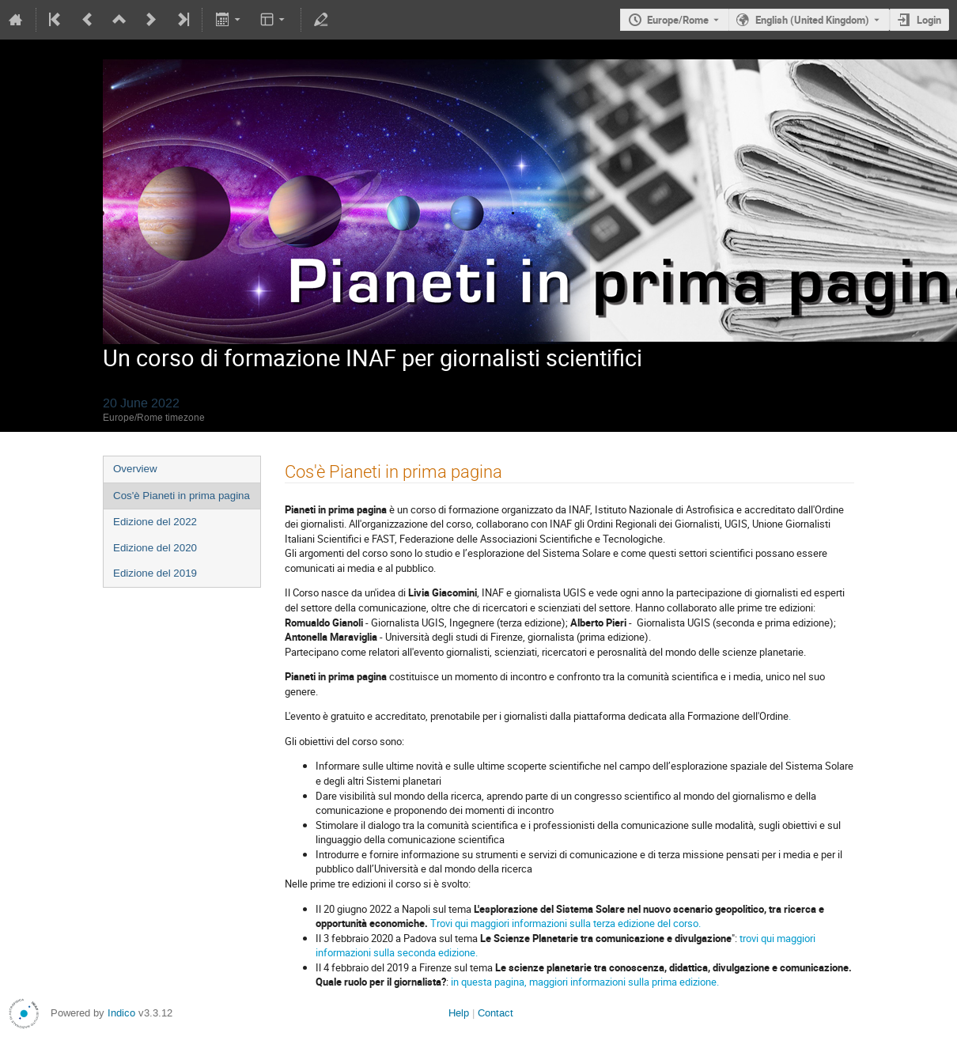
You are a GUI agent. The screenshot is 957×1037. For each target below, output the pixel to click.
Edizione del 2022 (155, 522)
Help (458, 1013)
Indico (121, 1013)
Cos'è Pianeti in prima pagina (181, 495)
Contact (495, 1013)
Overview (135, 469)
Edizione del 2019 (155, 573)
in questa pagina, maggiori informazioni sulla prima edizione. (585, 982)
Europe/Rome (678, 20)
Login (929, 20)
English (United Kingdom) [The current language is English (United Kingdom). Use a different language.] (812, 20)
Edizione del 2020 (155, 548)
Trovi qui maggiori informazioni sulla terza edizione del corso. (565, 923)
